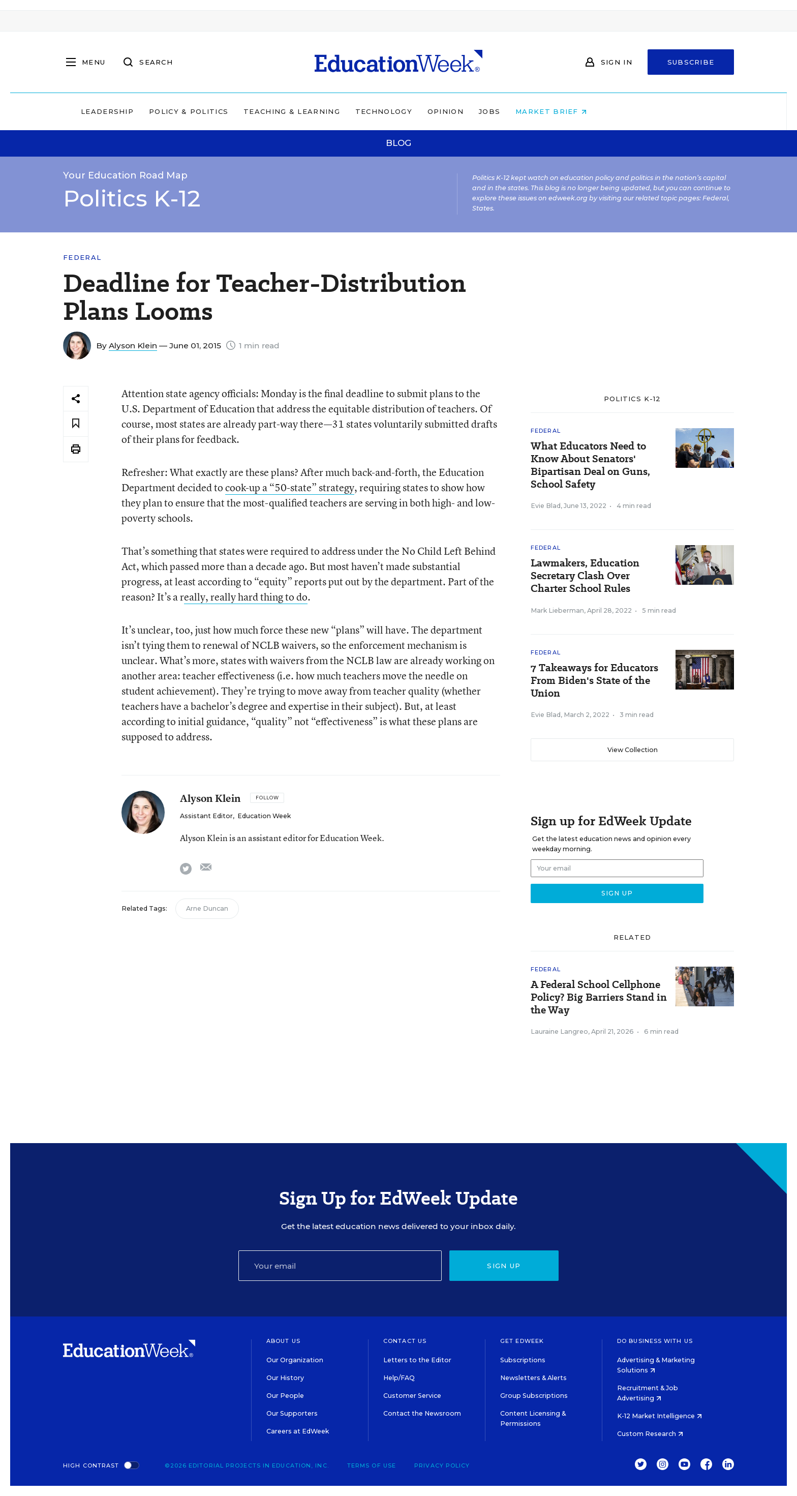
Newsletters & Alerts (533, 1378)
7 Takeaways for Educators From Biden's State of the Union (594, 681)
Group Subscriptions (534, 1395)
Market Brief (616, 111)
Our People (285, 1395)
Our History (285, 1378)
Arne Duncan (207, 908)
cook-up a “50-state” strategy (289, 487)
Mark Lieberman (557, 610)
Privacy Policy (442, 1465)
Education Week (264, 816)
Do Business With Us (655, 1340)
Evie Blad (546, 506)
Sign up (503, 1266)
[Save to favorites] (76, 423)
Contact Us (404, 1340)
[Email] (340, 1265)
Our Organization (294, 1360)
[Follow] (267, 798)
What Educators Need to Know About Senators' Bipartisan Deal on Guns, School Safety (590, 465)
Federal (82, 257)
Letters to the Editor (417, 1360)
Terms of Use (371, 1465)
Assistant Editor (206, 816)
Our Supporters (292, 1413)
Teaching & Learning (357, 111)
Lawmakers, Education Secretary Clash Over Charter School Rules (585, 576)
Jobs (554, 111)
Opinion (510, 111)
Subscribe (691, 62)
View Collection (632, 750)
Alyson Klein (133, 345)
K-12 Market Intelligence (659, 1416)
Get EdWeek (522, 1340)
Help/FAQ (399, 1378)
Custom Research (650, 1434)
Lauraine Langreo (559, 1031)
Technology (448, 111)
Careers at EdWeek (297, 1431)
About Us (283, 1340)
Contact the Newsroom (422, 1413)
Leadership (171, 111)
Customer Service (412, 1395)
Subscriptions (522, 1360)
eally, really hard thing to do (246, 597)
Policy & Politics (253, 111)
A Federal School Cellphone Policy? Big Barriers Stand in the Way (599, 997)
